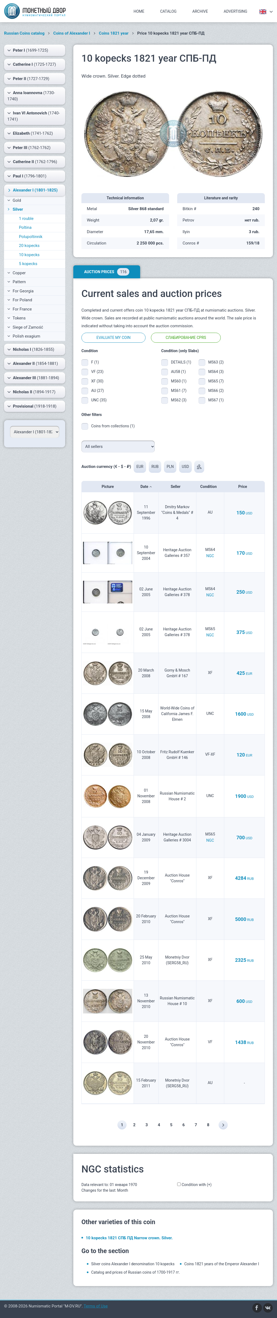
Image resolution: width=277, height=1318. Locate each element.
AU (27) (97, 390)
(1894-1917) (31, 392)
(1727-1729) (28, 78)
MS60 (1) (178, 381)
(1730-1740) (31, 95)
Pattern (16, 281)
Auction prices (106, 272)
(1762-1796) (32, 161)
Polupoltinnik (30, 236)
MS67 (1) (216, 400)
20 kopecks (29, 245)
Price (244, 486)
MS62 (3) (178, 400)
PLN (170, 466)
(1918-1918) (32, 406)
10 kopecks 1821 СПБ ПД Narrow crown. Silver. (129, 1238)
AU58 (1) (178, 371)
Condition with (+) (197, 1184)
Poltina (25, 227)
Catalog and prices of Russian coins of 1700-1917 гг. (135, 1272)
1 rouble (26, 218)
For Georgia (20, 291)
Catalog (168, 11)
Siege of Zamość (25, 327)
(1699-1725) (27, 50)
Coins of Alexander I (71, 33)
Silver (14, 209)
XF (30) (97, 381)
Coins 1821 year (113, 33)
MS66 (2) (216, 390)
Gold (14, 200)
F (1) (95, 362)
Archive (200, 11)
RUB (155, 466)
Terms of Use (96, 1306)
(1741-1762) (30, 133)
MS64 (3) (216, 371)
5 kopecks (28, 263)
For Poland (19, 300)
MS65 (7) (216, 381)
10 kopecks (29, 254)
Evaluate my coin (113, 337)
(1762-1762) (29, 147)
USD (185, 466)
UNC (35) (99, 400)
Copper (16, 272)
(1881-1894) (33, 378)
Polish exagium (23, 336)
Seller (177, 486)
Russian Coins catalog (24, 33)
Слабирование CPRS (186, 337)
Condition (210, 486)
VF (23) (97, 371)
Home (139, 11)
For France (19, 309)
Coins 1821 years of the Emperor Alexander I (221, 1264)
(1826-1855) (30, 349)
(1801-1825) (32, 190)
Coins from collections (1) (113, 426)
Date (145, 486)
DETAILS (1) (180, 362)
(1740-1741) (33, 115)
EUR (139, 466)
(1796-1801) (27, 176)
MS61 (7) (178, 390)
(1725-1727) (31, 64)
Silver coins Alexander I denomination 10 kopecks (132, 1264)
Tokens (16, 318)
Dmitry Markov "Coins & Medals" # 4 (177, 512)
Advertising (235, 11)
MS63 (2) (216, 362)
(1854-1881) (32, 363)
